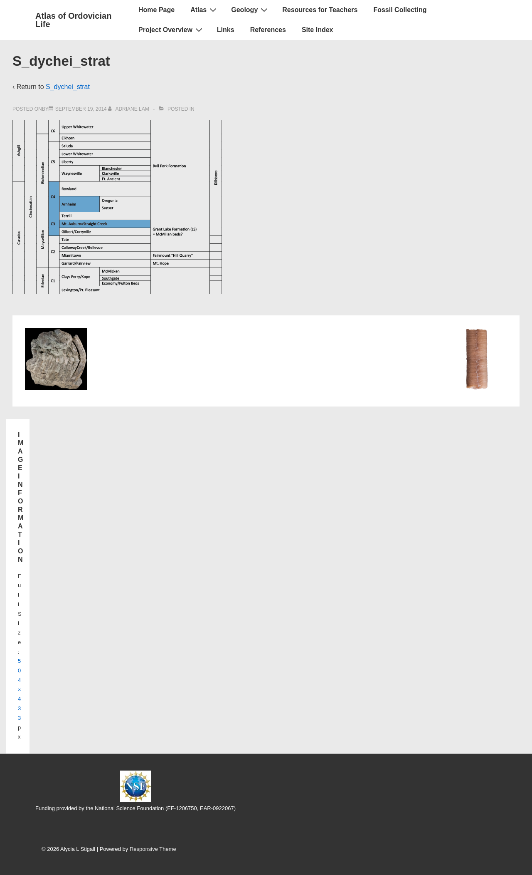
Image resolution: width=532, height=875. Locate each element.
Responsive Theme (153, 849)
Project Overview (171, 29)
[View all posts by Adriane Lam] (129, 109)
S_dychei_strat (68, 86)
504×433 (19, 689)
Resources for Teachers (319, 9)
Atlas (204, 9)
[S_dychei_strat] (81, 109)
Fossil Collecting (399, 9)
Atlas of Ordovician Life (73, 20)
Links (225, 29)
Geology (250, 9)
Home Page (156, 9)
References (268, 29)
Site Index (317, 29)
